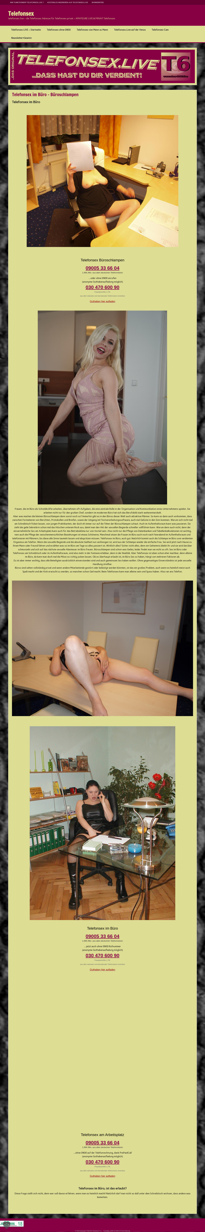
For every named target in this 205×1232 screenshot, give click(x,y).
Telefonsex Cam (160, 29)
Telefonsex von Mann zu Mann (92, 29)
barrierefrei (98, 2)
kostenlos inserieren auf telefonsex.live (67, 2)
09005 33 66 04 (102, 268)
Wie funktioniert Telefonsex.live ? (27, 2)
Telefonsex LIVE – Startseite (26, 29)
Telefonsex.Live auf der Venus (130, 29)
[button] (6, 1225)
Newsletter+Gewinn (21, 38)
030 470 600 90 (102, 287)
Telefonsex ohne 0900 (59, 29)
